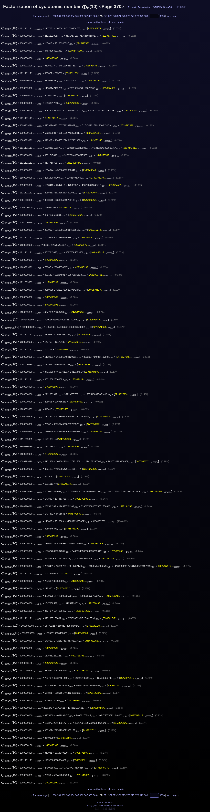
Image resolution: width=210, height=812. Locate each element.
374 (119, 16)
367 (86, 16)
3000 (162, 16)
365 (77, 16)
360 (54, 16)
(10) (9, 28)
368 (90, 16)
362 (63, 16)
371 (106, 16)
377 (132, 16)
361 (59, 16)
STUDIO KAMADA (162, 7)
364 (72, 16)
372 (110, 16)
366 (81, 16)
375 (124, 16)
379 (141, 16)
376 (128, 16)
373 (114, 16)
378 (137, 16)
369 (95, 16)
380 (146, 16)
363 (68, 16)
